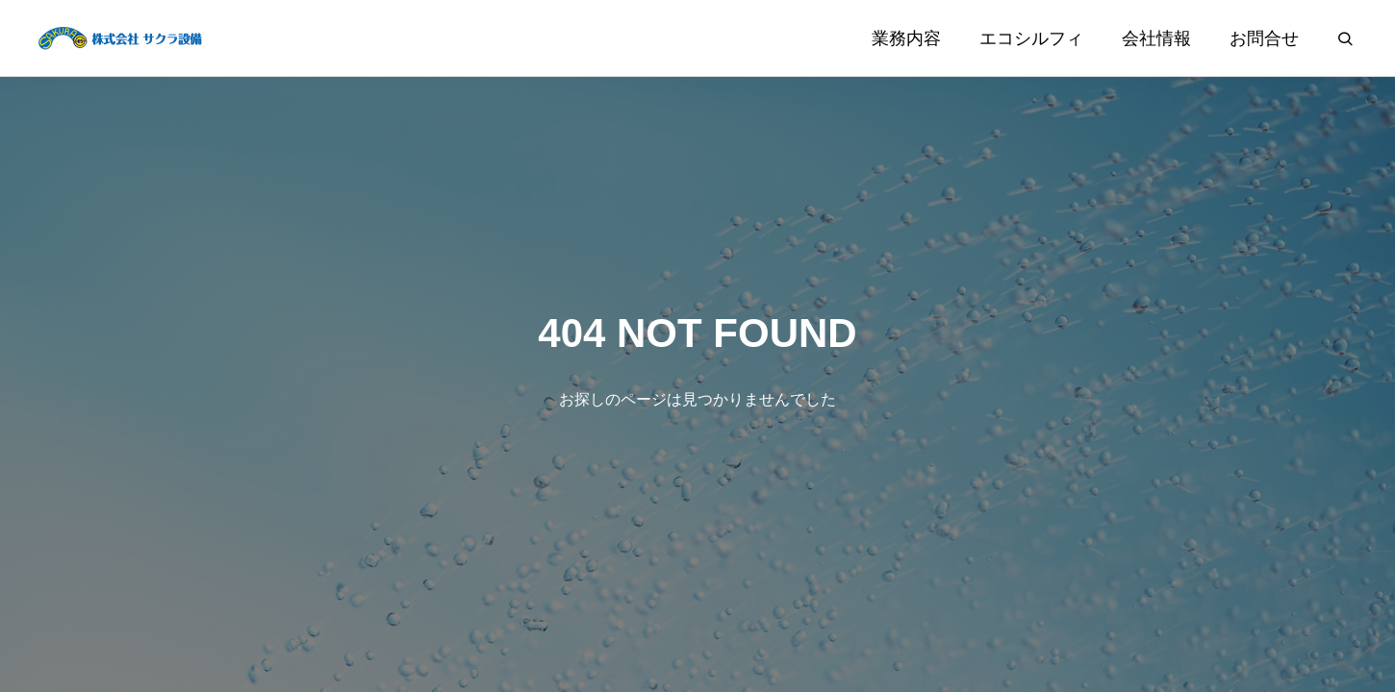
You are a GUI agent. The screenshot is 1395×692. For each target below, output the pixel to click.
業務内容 (906, 38)
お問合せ (1264, 38)
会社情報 (1156, 38)
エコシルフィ (1031, 38)
